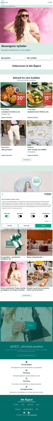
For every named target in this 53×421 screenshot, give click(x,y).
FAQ (37, 409)
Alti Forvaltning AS (32, 415)
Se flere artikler (26, 295)
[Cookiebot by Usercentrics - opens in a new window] (45, 194)
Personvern (18, 409)
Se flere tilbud (26, 159)
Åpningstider (16, 404)
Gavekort (37, 404)
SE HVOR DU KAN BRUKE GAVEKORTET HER (26, 355)
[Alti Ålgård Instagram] (29, 413)
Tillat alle (43, 225)
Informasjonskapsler (28, 409)
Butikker (22, 404)
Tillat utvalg (26, 225)
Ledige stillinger (30, 404)
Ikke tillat (10, 225)
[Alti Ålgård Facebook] (24, 413)
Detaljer (47, 221)
